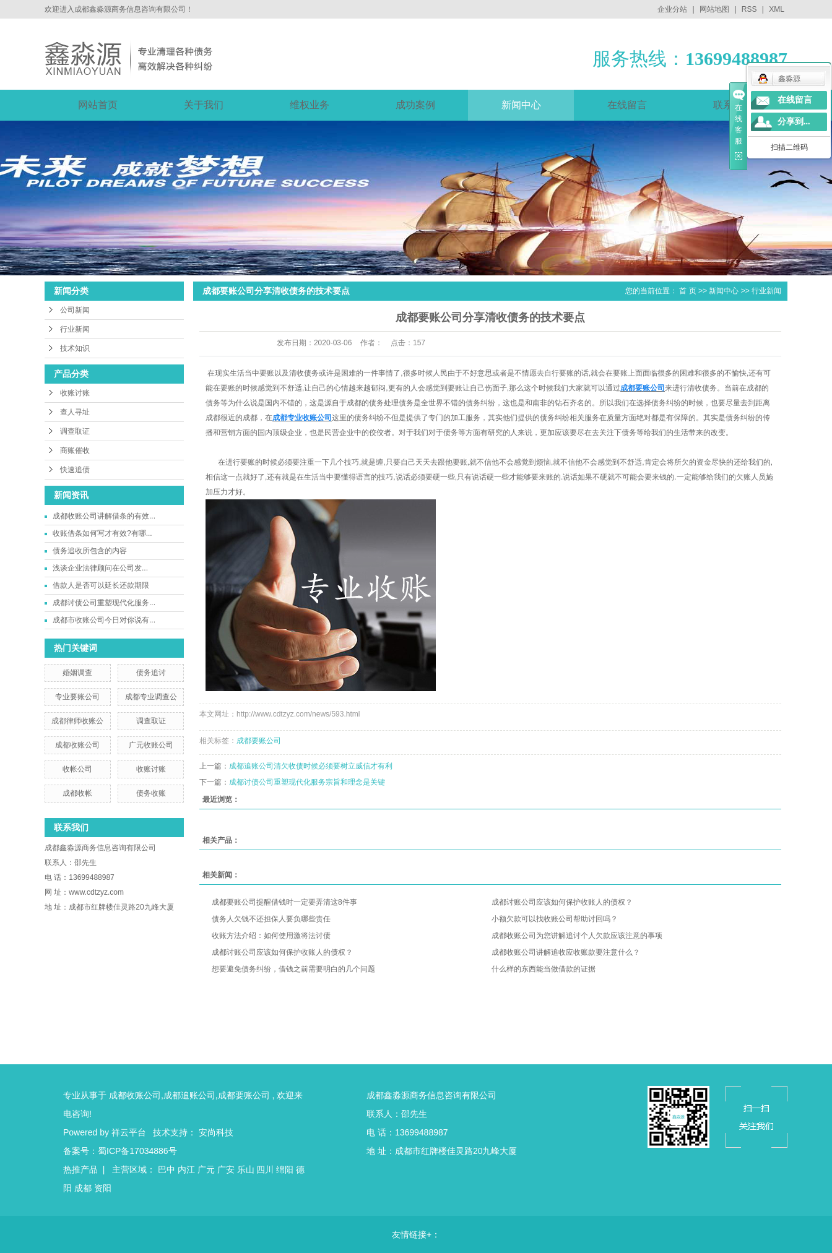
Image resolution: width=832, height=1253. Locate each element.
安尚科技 (216, 1132)
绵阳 (284, 1169)
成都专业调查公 (151, 696)
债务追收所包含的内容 (90, 550)
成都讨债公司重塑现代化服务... (104, 602)
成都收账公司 (77, 745)
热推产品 (80, 1169)
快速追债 (75, 469)
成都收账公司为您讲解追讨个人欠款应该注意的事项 (577, 935)
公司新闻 (75, 310)
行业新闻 (75, 329)
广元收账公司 (151, 745)
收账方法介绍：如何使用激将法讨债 (271, 935)
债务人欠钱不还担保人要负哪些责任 (271, 919)
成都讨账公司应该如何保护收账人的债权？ (562, 902)
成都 (83, 1188)
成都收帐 (77, 793)
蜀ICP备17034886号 (137, 1151)
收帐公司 (77, 769)
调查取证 (75, 431)
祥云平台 (128, 1132)
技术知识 (75, 348)
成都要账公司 (258, 740)
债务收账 (151, 793)
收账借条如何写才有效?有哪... (102, 533)
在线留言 (627, 105)
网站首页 (98, 105)
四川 (265, 1169)
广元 (206, 1169)
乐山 (245, 1169)
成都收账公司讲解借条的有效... (104, 516)
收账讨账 (75, 393)
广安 (226, 1169)
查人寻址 (75, 412)
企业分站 (672, 9)
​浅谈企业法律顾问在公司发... (100, 568)
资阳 (102, 1188)
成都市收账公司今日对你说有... (104, 620)
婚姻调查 (77, 672)
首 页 (687, 290)
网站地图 (715, 9)
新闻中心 (521, 105)
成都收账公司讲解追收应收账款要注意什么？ (566, 952)
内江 (186, 1169)
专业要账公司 (77, 696)
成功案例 (415, 105)
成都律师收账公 (77, 721)
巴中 (166, 1169)
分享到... (794, 121)
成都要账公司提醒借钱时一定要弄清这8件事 (284, 902)
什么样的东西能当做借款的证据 (544, 969)
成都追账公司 (189, 1095)
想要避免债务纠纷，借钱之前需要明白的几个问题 (293, 969)
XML (776, 9)
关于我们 (203, 105)
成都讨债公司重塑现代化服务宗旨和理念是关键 (307, 782)
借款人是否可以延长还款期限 (101, 585)
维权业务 (309, 105)
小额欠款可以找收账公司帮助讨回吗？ (555, 919)
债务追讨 (151, 672)
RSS (749, 9)
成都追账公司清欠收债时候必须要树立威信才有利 (310, 766)
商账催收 (75, 450)
